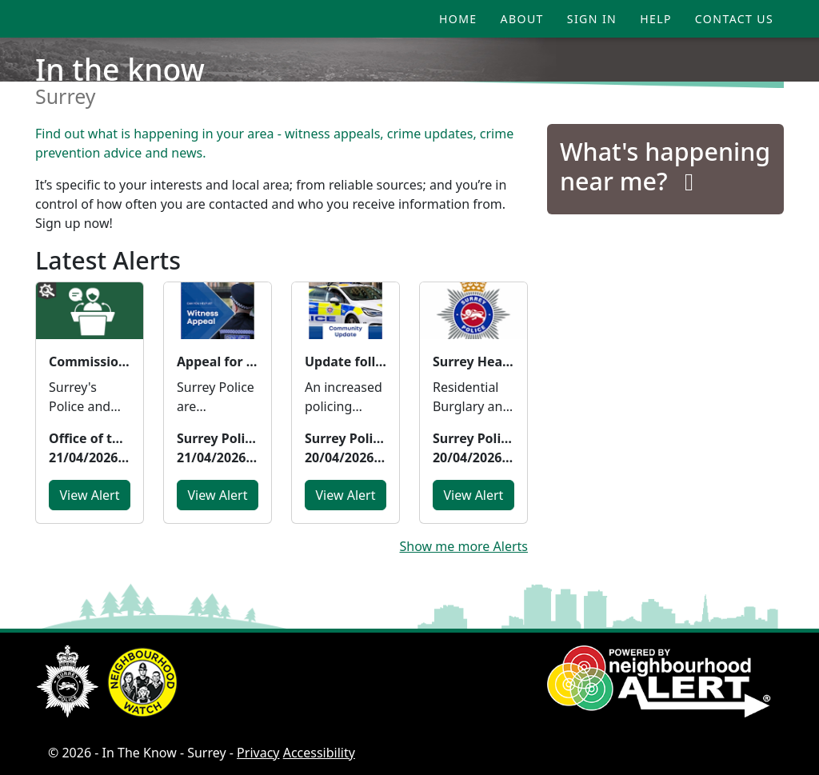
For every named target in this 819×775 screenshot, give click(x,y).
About (522, 18)
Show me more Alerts (464, 546)
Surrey (65, 96)
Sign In (592, 18)
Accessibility (319, 752)
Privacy (258, 752)
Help (656, 18)
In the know (120, 69)
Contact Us (734, 18)
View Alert (90, 495)
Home (458, 18)
